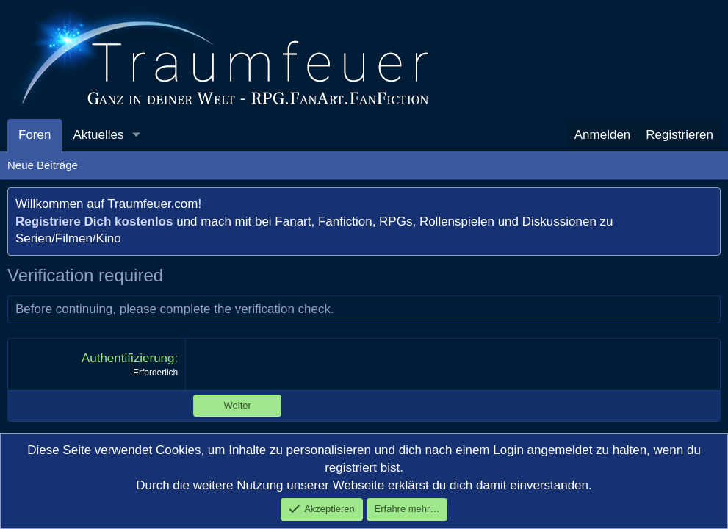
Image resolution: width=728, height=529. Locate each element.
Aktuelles (98, 135)
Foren (34, 135)
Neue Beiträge (42, 165)
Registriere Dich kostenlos (94, 221)
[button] (136, 135)
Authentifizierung (128, 358)
